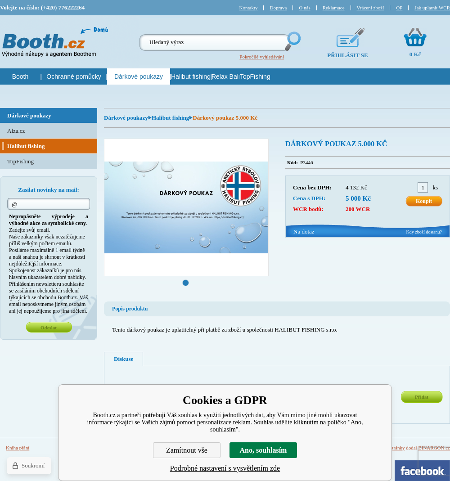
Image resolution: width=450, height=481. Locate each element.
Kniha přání (17, 447)
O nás (304, 7)
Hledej (292, 41)
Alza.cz (16, 130)
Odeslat (48, 327)
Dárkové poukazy (126, 117)
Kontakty (248, 7)
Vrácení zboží (370, 7)
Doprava (278, 7)
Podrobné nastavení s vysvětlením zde (225, 468)
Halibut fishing (170, 117)
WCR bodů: (308, 209)
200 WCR (358, 209)
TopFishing (20, 161)
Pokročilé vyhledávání (261, 56)
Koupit (424, 201)
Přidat (421, 397)
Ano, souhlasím (263, 450)
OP (399, 7)
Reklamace (334, 7)
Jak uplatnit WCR (432, 7)
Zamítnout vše (186, 450)
